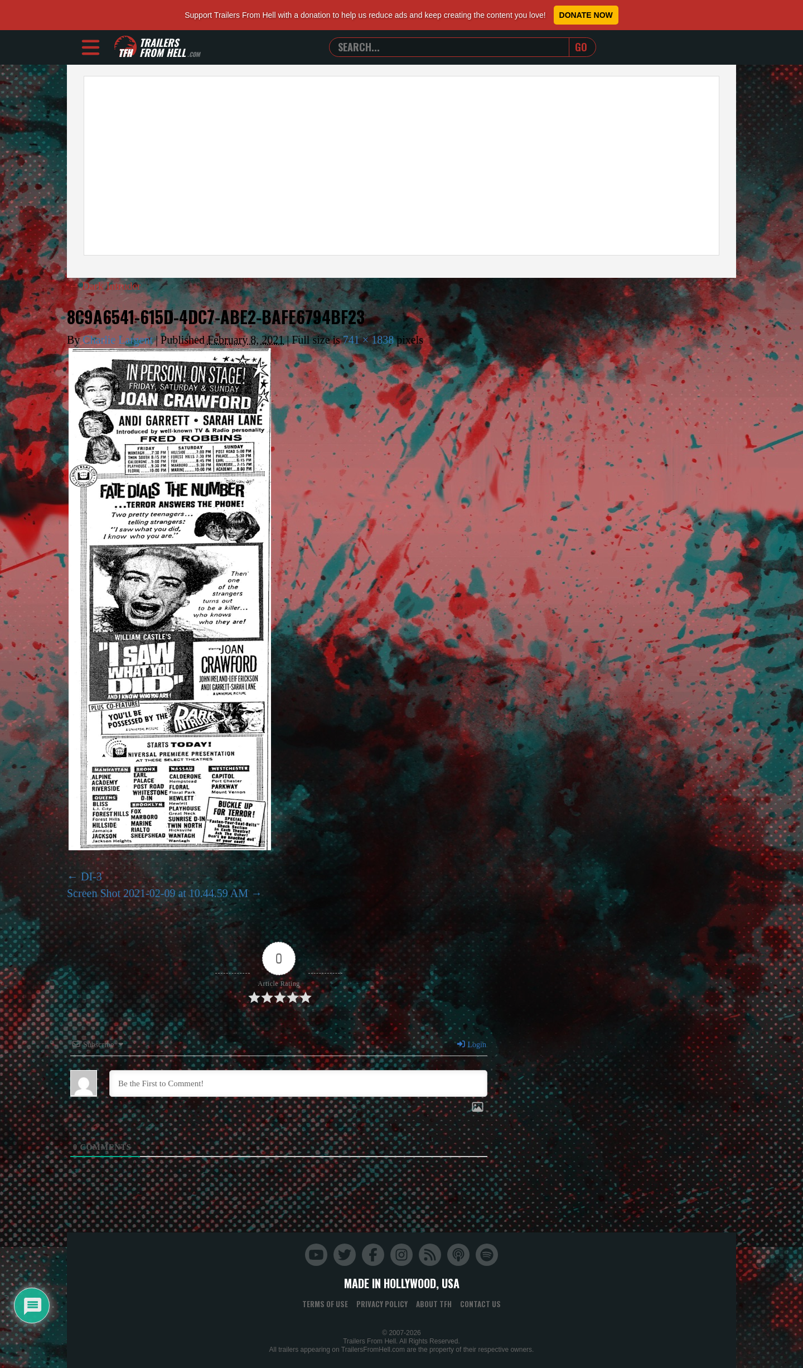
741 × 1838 (368, 340)
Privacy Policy (382, 1303)
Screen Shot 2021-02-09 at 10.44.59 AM (157, 893)
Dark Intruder (106, 286)
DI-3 (91, 876)
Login (471, 1045)
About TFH (434, 1303)
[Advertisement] (401, 166)
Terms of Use (325, 1303)
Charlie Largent (118, 340)
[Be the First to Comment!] (298, 1083)
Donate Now (586, 15)
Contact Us (480, 1303)
